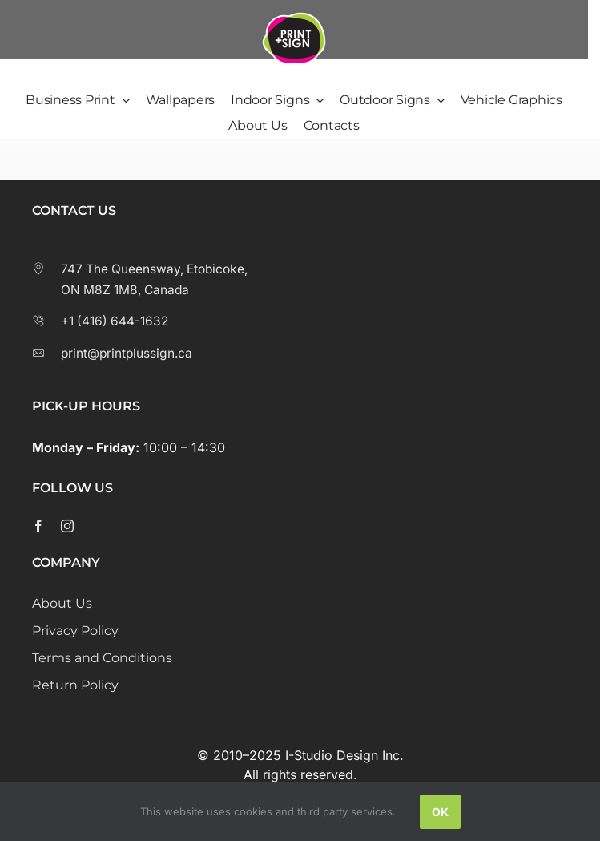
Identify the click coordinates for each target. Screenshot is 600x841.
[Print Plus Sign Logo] (294, 12)
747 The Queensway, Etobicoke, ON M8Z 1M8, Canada (140, 279)
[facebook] (38, 526)
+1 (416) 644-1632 (100, 321)
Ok (440, 812)
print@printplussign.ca (112, 353)
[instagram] (67, 526)
